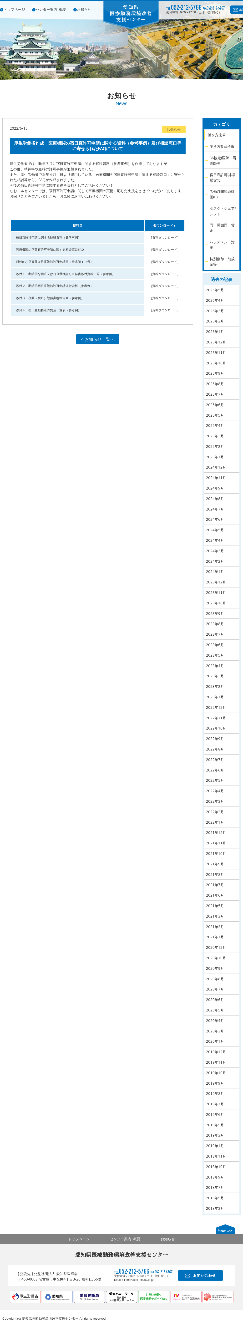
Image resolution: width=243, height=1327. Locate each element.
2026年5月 (215, 289)
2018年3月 (215, 1208)
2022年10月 (216, 728)
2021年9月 (215, 864)
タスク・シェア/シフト (223, 211)
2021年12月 (216, 832)
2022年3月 (215, 801)
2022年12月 (216, 707)
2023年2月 (215, 686)
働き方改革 (217, 135)
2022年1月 (215, 822)
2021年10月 (216, 853)
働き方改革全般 (222, 146)
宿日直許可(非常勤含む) (223, 177)
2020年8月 (215, 978)
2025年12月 (216, 342)
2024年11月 (216, 477)
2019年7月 (215, 1104)
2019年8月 (215, 1093)
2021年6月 (215, 895)
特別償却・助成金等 (222, 261)
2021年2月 (215, 926)
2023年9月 (215, 613)
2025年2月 (215, 446)
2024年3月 (215, 550)
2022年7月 (215, 759)
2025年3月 (215, 436)
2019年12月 (216, 1051)
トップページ (14, 9)
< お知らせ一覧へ (98, 339)
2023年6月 (215, 644)
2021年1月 (215, 936)
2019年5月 (215, 1125)
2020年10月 (216, 957)
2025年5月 (215, 415)
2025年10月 (216, 363)
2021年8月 (215, 874)
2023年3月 (215, 676)
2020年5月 (215, 1010)
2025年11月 (216, 352)
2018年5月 (215, 1197)
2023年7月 (215, 634)
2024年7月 (215, 509)
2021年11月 (216, 843)
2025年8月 (215, 383)
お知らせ (84, 9)
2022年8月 (215, 749)
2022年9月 (215, 738)
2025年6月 (215, 404)
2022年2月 (215, 811)
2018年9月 (215, 1177)
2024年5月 (215, 529)
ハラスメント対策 (222, 245)
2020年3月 (215, 1031)
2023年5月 (215, 655)
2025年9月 (215, 373)
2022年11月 (216, 717)
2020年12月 (216, 947)
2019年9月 (215, 1083)
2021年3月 (215, 916)
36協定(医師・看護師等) (223, 160)
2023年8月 (215, 623)
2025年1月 (215, 456)
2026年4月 (215, 300)
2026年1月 (215, 331)
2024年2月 (215, 561)
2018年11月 (216, 1156)
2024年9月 (215, 488)
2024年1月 (215, 571)
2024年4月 (215, 540)
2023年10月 (216, 603)
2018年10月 (216, 1166)
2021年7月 (215, 884)
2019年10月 (216, 1072)
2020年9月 (215, 968)
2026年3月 (215, 310)
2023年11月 (216, 592)
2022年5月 (215, 780)
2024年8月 (215, 498)
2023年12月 (216, 582)
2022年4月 (215, 790)
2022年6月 (215, 770)
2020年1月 (215, 1041)
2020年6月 (215, 999)
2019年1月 (215, 1145)
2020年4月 (215, 1020)
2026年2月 (215, 321)
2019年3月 (215, 1135)
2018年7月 (215, 1187)
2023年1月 (215, 696)
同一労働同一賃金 (222, 228)
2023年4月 (215, 665)
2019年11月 (216, 1062)
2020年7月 (215, 989)
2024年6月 (215, 519)
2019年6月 (215, 1114)
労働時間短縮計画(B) (222, 194)
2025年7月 (215, 394)
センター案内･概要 (51, 9)
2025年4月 (215, 425)
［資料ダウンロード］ (164, 237)
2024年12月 (216, 467)
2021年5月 (215, 905)
